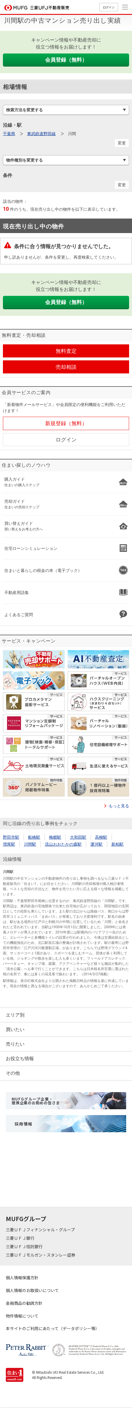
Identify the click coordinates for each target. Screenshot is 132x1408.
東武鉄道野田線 (41, 133)
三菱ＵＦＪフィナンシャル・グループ (41, 1230)
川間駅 (30, 844)
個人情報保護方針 (22, 1277)
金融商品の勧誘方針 (24, 1303)
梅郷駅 (55, 837)
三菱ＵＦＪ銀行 (20, 1238)
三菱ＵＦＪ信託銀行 (24, 1246)
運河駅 (96, 844)
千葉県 (9, 133)
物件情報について (22, 1316)
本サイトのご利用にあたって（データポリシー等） (52, 1328)
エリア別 (15, 1014)
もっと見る (119, 806)
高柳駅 (101, 837)
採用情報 (24, 1124)
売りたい (15, 1044)
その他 (13, 1073)
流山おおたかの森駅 (63, 844)
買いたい (15, 1029)
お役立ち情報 (20, 1058)
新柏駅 (117, 844)
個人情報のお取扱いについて (32, 1290)
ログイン (109, 7)
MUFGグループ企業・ (36, 1100)
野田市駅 (11, 837)
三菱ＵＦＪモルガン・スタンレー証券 (41, 1255)
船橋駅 (34, 837)
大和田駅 (78, 837)
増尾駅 (9, 844)
